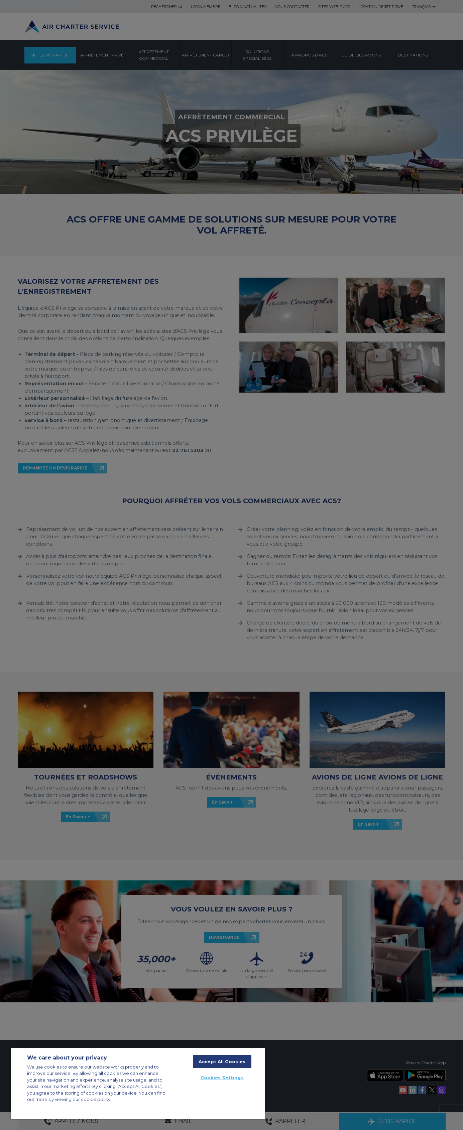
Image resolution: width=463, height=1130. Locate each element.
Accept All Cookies (222, 1061)
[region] (138, 1083)
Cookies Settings (222, 1077)
